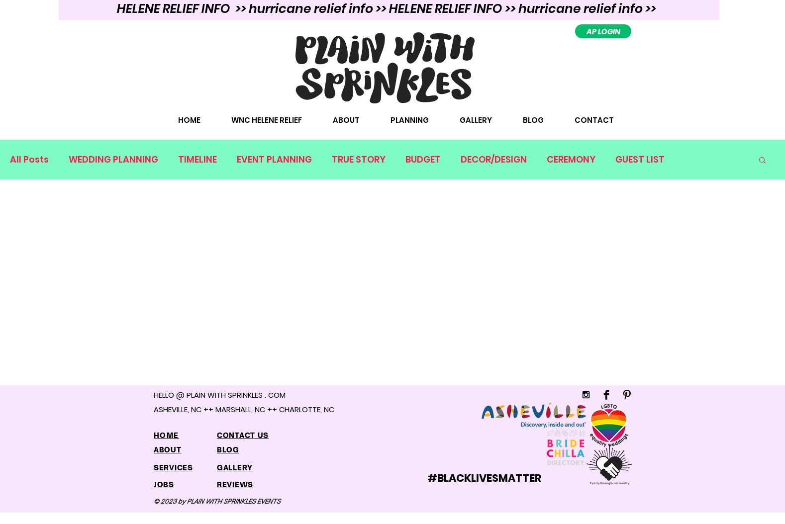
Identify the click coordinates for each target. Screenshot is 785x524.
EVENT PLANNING (274, 159)
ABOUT (168, 449)
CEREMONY (571, 159)
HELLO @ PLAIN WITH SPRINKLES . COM (220, 395)
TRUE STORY (359, 159)
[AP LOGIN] (603, 31)
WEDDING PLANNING (113, 159)
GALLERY (235, 467)
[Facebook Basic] (606, 395)
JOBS (164, 484)
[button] (762, 161)
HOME (166, 435)
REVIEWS (235, 484)
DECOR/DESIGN (494, 159)
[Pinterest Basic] (627, 395)
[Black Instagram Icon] (586, 395)
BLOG (228, 449)
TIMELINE (197, 159)
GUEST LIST (640, 159)
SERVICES (173, 467)
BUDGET (423, 159)
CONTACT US (243, 435)
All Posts (29, 159)
